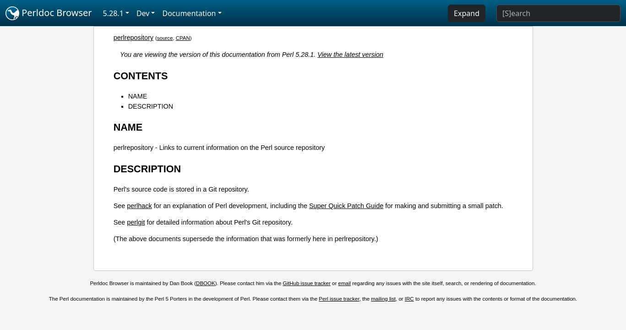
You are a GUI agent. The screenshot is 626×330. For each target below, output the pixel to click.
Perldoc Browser (48, 13)
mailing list (383, 299)
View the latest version (350, 54)
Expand (466, 13)
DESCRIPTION (150, 106)
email (344, 283)
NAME (137, 96)
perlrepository (133, 37)
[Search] (558, 13)
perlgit (136, 222)
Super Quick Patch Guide (346, 205)
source (165, 38)
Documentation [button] (189, 13)
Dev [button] (143, 13)
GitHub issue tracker (307, 283)
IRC (409, 299)
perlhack (139, 205)
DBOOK (205, 283)
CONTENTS (141, 76)
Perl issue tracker (339, 299)
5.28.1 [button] (113, 13)
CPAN (183, 38)
